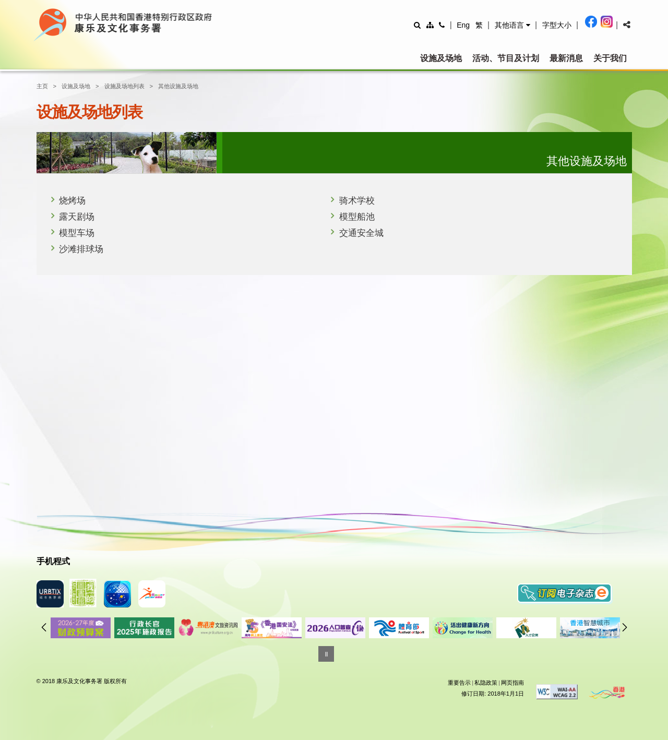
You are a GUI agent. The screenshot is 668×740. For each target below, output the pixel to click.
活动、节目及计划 (505, 58)
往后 (624, 627)
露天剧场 (76, 217)
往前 (44, 627)
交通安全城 (361, 233)
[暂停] (326, 654)
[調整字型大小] (556, 24)
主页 (42, 86)
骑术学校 (357, 201)
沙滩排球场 (81, 249)
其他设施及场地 (178, 86)
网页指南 (512, 682)
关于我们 (610, 58)
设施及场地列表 (124, 86)
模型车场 (76, 233)
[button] (512, 25)
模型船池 (357, 217)
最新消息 (566, 58)
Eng (463, 25)
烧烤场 (72, 201)
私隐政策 (485, 682)
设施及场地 (441, 58)
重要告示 (459, 682)
